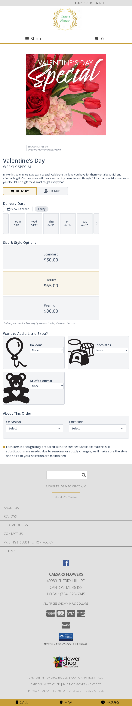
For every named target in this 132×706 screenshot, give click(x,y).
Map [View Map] (66, 702)
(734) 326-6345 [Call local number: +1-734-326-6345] (96, 3)
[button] (66, 637)
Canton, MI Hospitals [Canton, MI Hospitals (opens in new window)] (87, 677)
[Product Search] (66, 475)
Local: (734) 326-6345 (66, 594)
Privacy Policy (39, 690)
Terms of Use (94, 690)
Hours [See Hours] (110, 702)
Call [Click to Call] (22, 702)
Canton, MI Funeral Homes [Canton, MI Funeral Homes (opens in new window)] (48, 677)
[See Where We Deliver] (66, 497)
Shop (33, 38)
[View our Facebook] (66, 564)
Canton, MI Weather (45, 684)
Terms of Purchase (67, 690)
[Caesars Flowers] (66, 19)
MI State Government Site (82, 684)
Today (41, 209)
